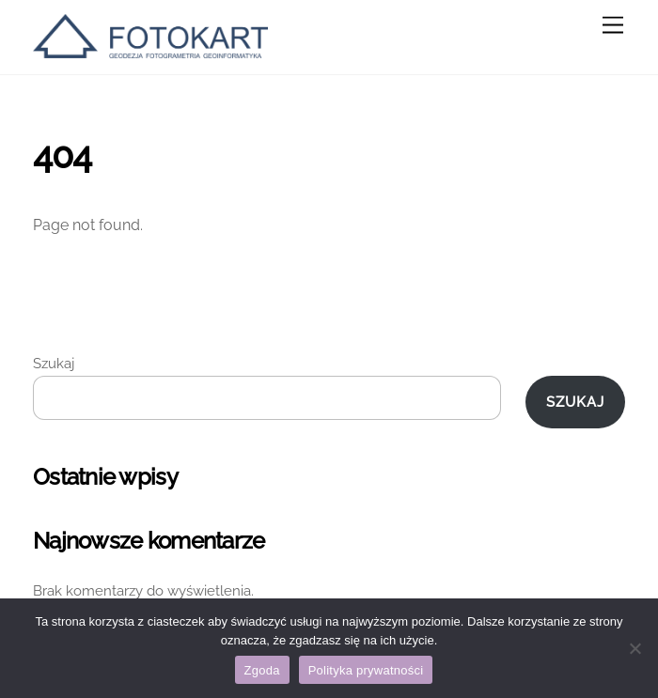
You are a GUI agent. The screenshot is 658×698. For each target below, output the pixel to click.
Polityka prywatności (366, 670)
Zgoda (262, 670)
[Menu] (613, 26)
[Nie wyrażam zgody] (634, 648)
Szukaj (53, 363)
